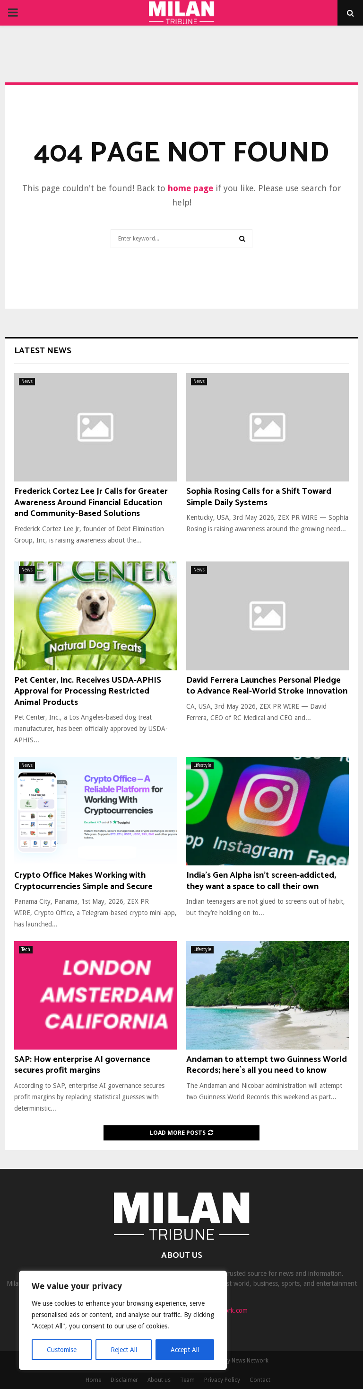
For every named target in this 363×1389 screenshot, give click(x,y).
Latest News (42, 351)
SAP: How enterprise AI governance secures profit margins (82, 1064)
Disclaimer (124, 1380)
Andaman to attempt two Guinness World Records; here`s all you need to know (266, 1064)
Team (187, 1380)
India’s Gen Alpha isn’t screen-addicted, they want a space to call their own (261, 880)
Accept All (185, 1349)
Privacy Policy (222, 1380)
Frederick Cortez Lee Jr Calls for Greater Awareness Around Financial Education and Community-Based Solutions (91, 502)
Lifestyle (202, 765)
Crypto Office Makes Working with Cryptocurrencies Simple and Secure (83, 880)
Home (93, 1380)
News (27, 381)
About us (159, 1380)
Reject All (124, 1349)
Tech (25, 949)
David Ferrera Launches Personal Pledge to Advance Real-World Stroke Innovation (266, 685)
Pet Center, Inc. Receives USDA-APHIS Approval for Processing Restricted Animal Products (87, 691)
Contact (260, 1380)
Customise (62, 1349)
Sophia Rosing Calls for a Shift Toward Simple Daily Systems (258, 496)
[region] (123, 1320)
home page (190, 188)
